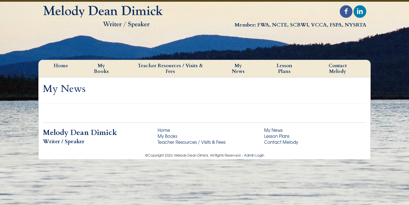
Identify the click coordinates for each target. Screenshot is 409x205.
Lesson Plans (284, 68)
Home (61, 65)
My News (238, 68)
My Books (101, 68)
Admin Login (254, 155)
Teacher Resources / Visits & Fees (170, 68)
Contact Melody (338, 68)
